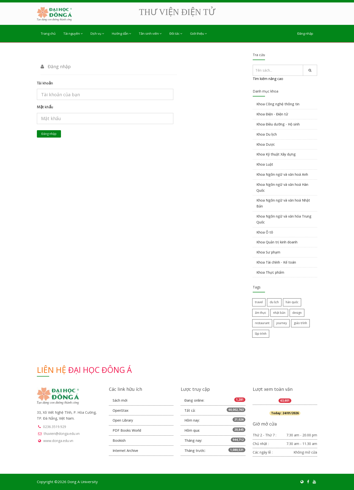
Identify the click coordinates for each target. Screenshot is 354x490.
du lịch (274, 302)
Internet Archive (125, 450)
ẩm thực (260, 313)
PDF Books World (127, 430)
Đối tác (175, 33)
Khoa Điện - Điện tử (272, 114)
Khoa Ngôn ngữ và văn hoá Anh (282, 174)
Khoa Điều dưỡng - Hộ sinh (278, 124)
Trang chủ (48, 33)
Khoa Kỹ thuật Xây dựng (276, 154)
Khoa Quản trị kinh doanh (276, 242)
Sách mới (120, 400)
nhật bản (279, 313)
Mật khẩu (45, 107)
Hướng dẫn (121, 33)
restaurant (262, 323)
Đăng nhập (305, 33)
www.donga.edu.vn (58, 440)
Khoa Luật (264, 164)
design (297, 313)
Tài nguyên (73, 33)
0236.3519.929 (54, 426)
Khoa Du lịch (266, 134)
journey (281, 323)
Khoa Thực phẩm (270, 272)
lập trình (260, 334)
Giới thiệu (198, 33)
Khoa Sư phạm (268, 252)
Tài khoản (45, 83)
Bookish (119, 440)
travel (259, 302)
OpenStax (121, 410)
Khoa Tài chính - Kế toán (276, 262)
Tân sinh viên (150, 33)
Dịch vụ (97, 33)
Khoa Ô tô (264, 232)
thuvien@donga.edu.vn (62, 433)
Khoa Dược (265, 144)
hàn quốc (292, 302)
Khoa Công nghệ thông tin (277, 104)
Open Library (123, 420)
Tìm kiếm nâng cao (268, 78)
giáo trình (300, 323)
